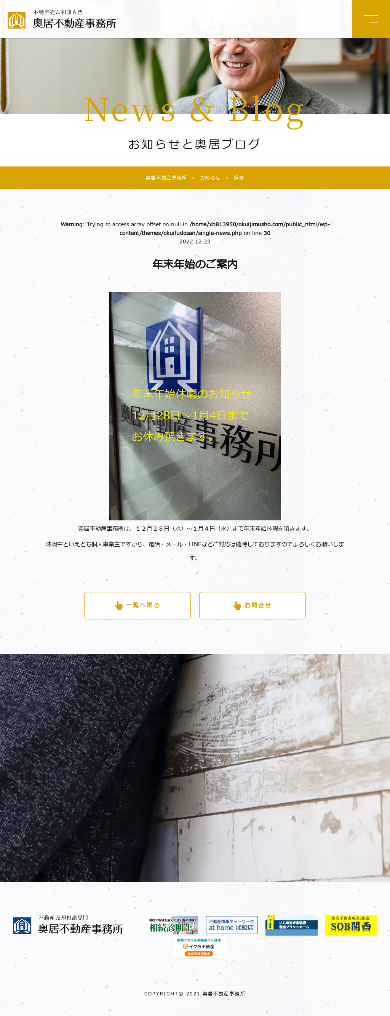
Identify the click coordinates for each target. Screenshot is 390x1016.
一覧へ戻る (143, 605)
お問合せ (258, 605)
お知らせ (204, 177)
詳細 (232, 177)
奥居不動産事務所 (166, 177)
